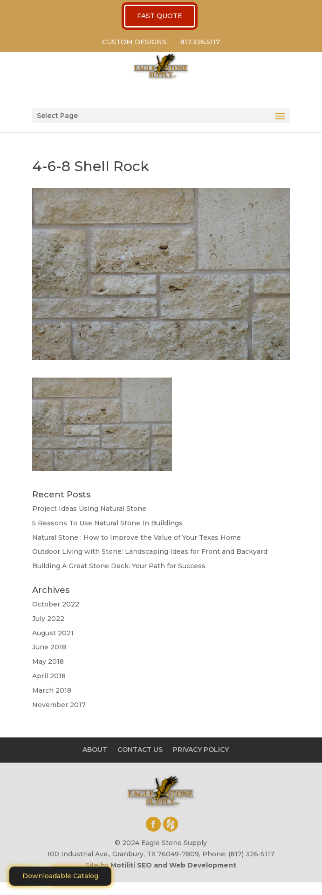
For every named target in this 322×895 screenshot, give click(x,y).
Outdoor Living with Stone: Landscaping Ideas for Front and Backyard (149, 551)
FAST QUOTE (159, 16)
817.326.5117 (200, 42)
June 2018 (49, 647)
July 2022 (48, 618)
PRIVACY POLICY (201, 749)
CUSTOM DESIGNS (134, 42)
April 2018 (49, 676)
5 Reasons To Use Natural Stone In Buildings (107, 523)
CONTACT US (140, 749)
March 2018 (51, 690)
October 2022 (55, 604)
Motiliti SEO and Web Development (173, 865)
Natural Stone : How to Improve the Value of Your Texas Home (136, 537)
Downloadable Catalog (60, 876)
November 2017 (59, 705)
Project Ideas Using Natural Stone (89, 508)
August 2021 (53, 633)
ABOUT (94, 749)
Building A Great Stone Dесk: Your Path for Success (119, 566)
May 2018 (48, 661)
